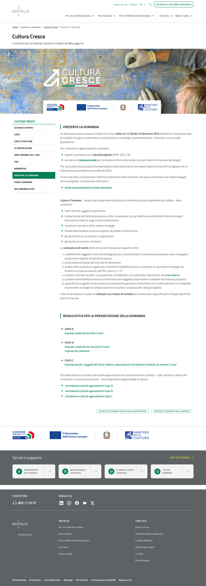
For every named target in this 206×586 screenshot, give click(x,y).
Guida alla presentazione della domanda (88, 187)
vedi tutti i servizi (182, 457)
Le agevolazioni (23, 148)
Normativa (20, 168)
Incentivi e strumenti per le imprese (171, 411)
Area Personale (142, 560)
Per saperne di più (24, 189)
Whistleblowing (19, 580)
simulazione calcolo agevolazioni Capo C (89, 396)
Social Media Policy (52, 580)
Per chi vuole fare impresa (71, 527)
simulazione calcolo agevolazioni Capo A (89, 385)
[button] (142, 4)
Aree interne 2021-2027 (27, 155)
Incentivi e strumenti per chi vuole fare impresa (122, 411)
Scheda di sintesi (23, 127)
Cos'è (17, 134)
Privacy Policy (35, 580)
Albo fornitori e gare (144, 547)
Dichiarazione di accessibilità (103, 580)
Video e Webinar (23, 182)
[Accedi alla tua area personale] (174, 4)
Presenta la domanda (26, 175)
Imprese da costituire (77, 351)
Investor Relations (144, 540)
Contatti (133, 4)
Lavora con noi (120, 4)
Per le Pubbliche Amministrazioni (74, 540)
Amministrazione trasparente (149, 533)
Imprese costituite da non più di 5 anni (87, 347)
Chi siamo (63, 547)
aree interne (172, 275)
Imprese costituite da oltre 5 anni (84, 333)
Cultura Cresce (51, 27)
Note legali (68, 580)
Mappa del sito (125, 580)
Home (15, 27)
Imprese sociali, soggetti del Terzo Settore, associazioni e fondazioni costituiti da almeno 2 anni (121, 364)
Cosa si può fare (23, 141)
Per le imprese (65, 533)
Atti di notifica (82, 580)
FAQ (16, 161)
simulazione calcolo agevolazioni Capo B (89, 391)
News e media (65, 553)
